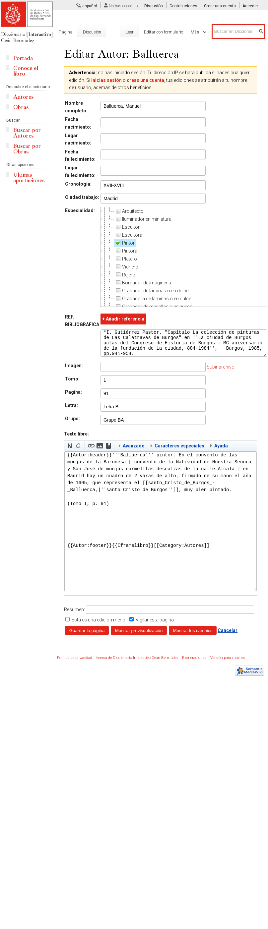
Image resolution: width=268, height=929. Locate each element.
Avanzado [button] (134, 450)
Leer (121, 31)
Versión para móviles (227, 663)
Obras (21, 107)
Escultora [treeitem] (128, 235)
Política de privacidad (74, 663)
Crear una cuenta (220, 6)
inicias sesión (106, 80)
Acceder (250, 6)
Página (66, 31)
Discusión (153, 6)
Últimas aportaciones (28, 177)
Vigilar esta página (155, 624)
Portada (23, 58)
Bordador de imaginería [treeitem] (142, 283)
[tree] (183, 257)
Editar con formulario (155, 31)
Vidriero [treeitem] (126, 267)
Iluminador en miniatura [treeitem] (142, 219)
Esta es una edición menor (99, 624)
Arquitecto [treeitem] (129, 211)
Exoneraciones (194, 663)
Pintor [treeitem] (124, 243)
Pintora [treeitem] (125, 251)
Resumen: (74, 614)
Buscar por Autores (27, 133)
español (89, 6)
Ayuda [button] (221, 450)
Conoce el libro (25, 71)
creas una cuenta (145, 80)
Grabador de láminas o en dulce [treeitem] (151, 291)
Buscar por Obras (27, 148)
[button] (69, 450)
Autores (23, 97)
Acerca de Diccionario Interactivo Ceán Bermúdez (137, 663)
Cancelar (227, 635)
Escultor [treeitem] (127, 227)
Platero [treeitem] (125, 259)
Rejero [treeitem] (124, 275)
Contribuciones (183, 6)
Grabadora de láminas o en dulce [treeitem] (152, 299)
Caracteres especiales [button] (179, 450)
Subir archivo (220, 372)
